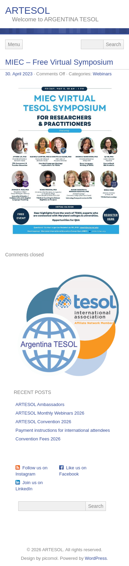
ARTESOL (27, 10)
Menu (14, 44)
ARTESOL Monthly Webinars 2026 (49, 413)
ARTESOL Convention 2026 (43, 421)
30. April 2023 (19, 73)
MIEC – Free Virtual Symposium (59, 62)
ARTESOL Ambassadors (39, 404)
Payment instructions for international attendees (62, 430)
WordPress (96, 558)
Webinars (102, 73)
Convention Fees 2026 (38, 438)
